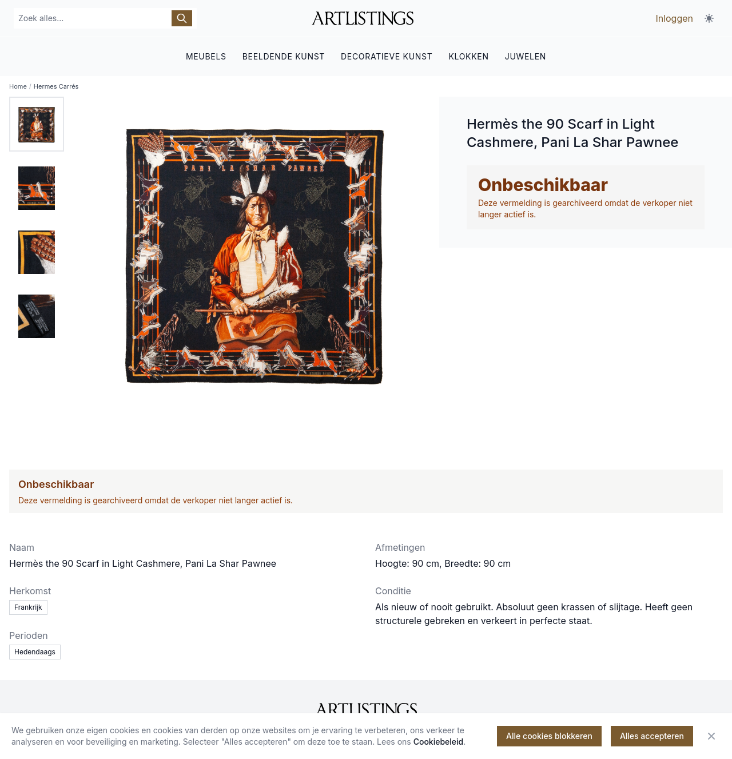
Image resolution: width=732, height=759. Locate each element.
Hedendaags (34, 651)
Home (18, 86)
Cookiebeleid (438, 741)
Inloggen (674, 18)
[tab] (36, 123)
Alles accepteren (652, 736)
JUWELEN (525, 56)
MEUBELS (206, 56)
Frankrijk (28, 606)
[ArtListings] (366, 709)
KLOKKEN (468, 56)
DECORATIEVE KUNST (386, 56)
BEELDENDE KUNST (283, 56)
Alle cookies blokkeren (549, 736)
